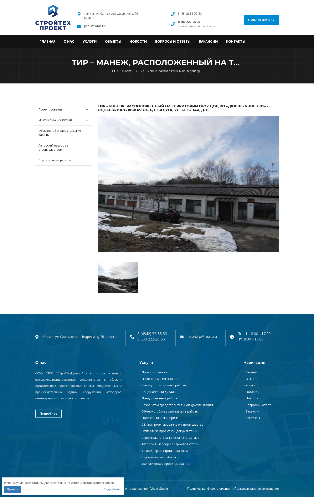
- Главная (250, 372)
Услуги (90, 41)
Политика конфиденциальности (210, 488)
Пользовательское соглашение (256, 488)
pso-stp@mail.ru (95, 26)
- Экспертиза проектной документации (168, 431)
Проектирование (50, 109)
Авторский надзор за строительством (53, 147)
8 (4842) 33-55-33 (190, 13)
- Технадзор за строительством (163, 451)
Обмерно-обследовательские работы (59, 133)
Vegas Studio (159, 488)
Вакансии (208, 41)
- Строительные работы (157, 457)
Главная (47, 41)
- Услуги (249, 385)
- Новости (250, 398)
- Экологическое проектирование (164, 463)
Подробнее (48, 413)
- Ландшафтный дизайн (157, 392)
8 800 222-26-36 (151, 339)
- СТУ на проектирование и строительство (171, 424)
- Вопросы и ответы (258, 405)
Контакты (235, 41)
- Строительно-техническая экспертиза (169, 437)
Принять (12, 489)
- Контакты (251, 418)
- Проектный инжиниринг (158, 418)
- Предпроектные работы (158, 398)
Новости (138, 41)
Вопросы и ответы (173, 41)
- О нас (248, 378)
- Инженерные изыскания (158, 378)
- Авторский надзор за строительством (169, 444)
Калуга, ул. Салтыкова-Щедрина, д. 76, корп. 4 (80, 336)
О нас (69, 41)
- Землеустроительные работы (162, 385)
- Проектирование (153, 372)
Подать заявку (261, 20)
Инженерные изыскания (55, 120)
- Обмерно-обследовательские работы (169, 411)
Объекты (113, 41)
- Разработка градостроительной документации (176, 405)
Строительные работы (54, 160)
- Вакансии (251, 411)
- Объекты (251, 392)
